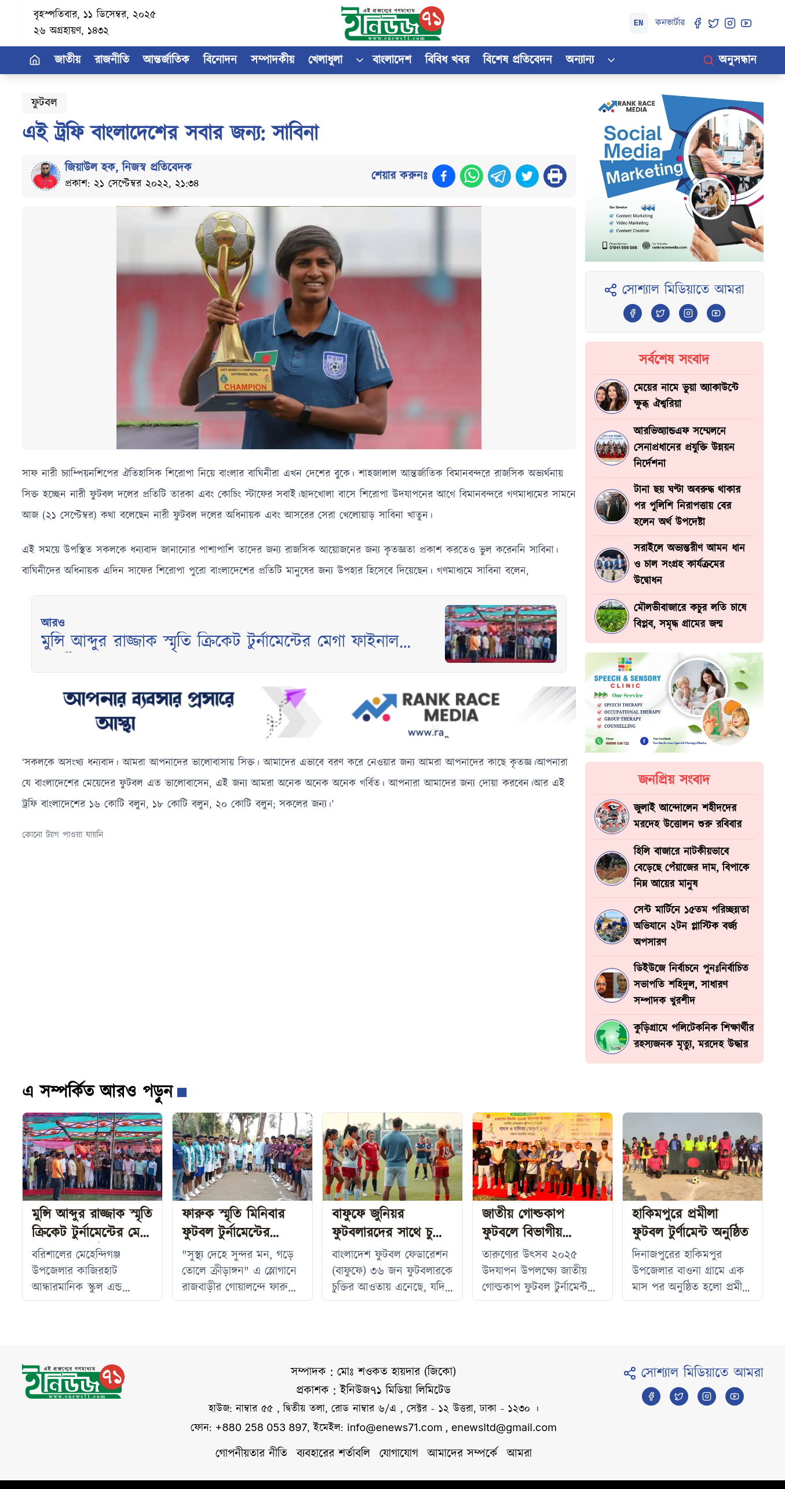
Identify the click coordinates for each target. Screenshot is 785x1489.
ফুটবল (44, 103)
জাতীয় (67, 60)
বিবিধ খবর (447, 60)
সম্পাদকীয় (272, 60)
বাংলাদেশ (392, 60)
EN (639, 23)
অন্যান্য (580, 60)
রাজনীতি (111, 60)
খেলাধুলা (325, 60)
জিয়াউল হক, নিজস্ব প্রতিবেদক (128, 168)
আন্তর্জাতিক (166, 60)
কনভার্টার (670, 23)
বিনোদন (220, 60)
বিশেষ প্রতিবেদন (517, 60)
